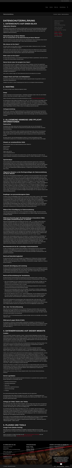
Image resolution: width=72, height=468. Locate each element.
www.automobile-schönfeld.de (32, 459)
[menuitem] (47, 7)
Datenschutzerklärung (8, 14)
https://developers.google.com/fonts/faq (31, 434)
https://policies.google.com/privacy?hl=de (24, 435)
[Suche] (67, 7)
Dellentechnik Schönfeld (11, 466)
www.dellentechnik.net (7, 457)
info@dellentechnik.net (7, 456)
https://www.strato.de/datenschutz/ (38, 98)
